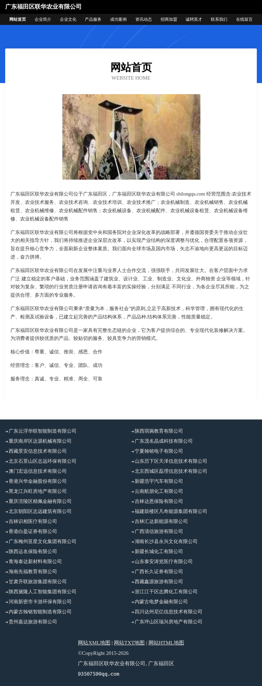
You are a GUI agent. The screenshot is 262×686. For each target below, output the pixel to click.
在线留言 (244, 19)
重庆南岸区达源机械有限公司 (40, 441)
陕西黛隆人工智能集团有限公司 (42, 591)
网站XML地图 (94, 643)
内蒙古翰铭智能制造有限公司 (40, 611)
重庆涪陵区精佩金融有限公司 (40, 501)
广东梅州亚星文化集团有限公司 (42, 541)
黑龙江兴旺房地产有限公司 (38, 491)
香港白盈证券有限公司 (33, 531)
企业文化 (68, 19)
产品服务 (93, 19)
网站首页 (17, 19)
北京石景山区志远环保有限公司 (42, 461)
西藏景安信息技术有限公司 (38, 451)
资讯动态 (143, 19)
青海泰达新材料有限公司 (35, 561)
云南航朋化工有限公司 (159, 491)
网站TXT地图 (129, 643)
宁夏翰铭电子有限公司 (159, 451)
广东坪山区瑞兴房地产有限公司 (168, 621)
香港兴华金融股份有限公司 (38, 481)
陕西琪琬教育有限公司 (159, 431)
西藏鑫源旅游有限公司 (159, 581)
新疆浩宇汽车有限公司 (159, 481)
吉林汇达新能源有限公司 (161, 521)
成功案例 (118, 19)
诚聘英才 (194, 19)
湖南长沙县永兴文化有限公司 (166, 541)
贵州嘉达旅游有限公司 (33, 621)
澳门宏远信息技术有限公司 (38, 471)
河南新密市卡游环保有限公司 (40, 601)
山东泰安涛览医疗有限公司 (164, 561)
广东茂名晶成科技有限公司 (164, 441)
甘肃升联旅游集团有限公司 (38, 581)
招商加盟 (169, 19)
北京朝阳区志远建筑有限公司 (40, 511)
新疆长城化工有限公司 (159, 551)
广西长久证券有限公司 (159, 571)
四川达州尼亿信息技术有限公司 (168, 611)
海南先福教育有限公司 (33, 571)
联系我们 (219, 19)
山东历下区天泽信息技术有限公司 (171, 461)
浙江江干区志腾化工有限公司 (166, 591)
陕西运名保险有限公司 (33, 551)
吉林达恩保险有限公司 (159, 501)
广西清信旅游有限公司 (159, 531)
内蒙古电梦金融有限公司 (161, 601)
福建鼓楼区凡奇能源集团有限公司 (171, 511)
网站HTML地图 (166, 643)
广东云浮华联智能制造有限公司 (42, 431)
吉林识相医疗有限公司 (33, 521)
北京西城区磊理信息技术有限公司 (171, 471)
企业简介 (43, 19)
